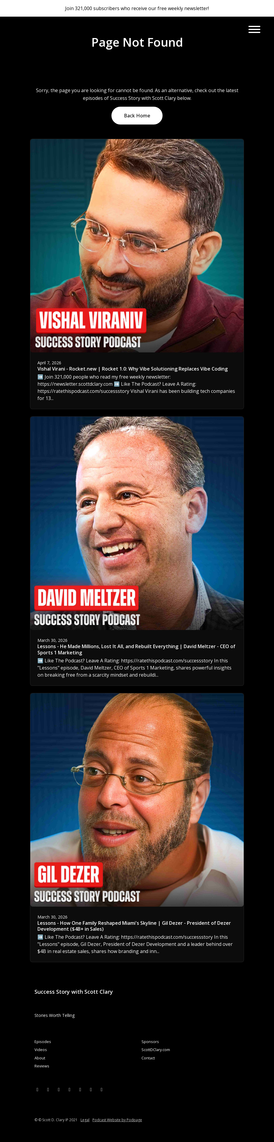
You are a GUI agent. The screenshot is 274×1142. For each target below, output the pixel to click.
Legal (85, 1119)
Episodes (42, 1041)
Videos (40, 1049)
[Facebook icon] (48, 1089)
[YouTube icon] (80, 1089)
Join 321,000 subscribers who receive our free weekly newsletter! (137, 8)
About (39, 1058)
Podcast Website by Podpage (117, 1119)
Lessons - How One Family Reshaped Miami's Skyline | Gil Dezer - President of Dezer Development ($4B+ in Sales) (134, 926)
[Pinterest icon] (91, 1089)
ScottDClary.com (155, 1049)
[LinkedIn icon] (59, 1089)
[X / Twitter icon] (37, 1089)
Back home (137, 115)
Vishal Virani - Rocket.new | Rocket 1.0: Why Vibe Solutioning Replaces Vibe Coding (132, 369)
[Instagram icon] (70, 1089)
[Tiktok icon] (102, 1089)
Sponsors (150, 1041)
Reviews (41, 1066)
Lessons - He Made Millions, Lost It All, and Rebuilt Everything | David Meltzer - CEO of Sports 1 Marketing (136, 649)
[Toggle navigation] (254, 30)
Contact (148, 1058)
